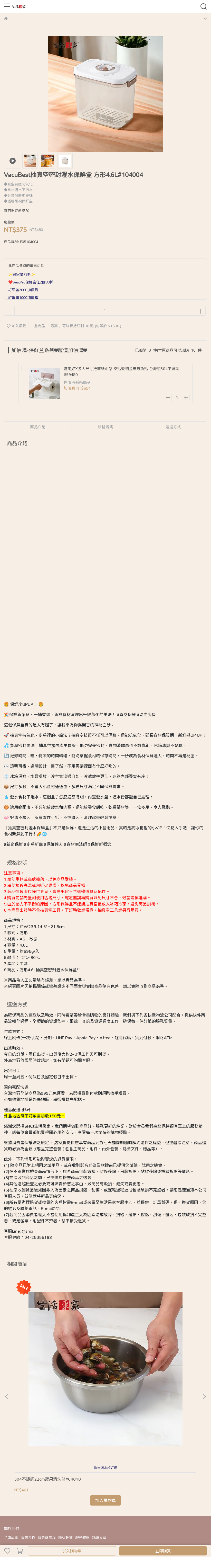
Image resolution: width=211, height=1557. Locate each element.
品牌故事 (11, 1409)
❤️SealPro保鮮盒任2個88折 (30, 282)
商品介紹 (37, 426)
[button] (204, 1332)
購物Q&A (11, 1429)
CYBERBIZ (103, 1537)
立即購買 (163, 1551)
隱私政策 (65, 1409)
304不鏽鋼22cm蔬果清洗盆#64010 (39, 1352)
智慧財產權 (47, 1409)
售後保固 (46, 1429)
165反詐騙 (80, 1429)
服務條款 (82, 1409)
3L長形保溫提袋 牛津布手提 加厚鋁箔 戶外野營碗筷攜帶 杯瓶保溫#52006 (104, 1352)
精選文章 (99, 1409)
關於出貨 (29, 1429)
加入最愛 (16, 326)
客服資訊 (62, 1429)
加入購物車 (72, 1551)
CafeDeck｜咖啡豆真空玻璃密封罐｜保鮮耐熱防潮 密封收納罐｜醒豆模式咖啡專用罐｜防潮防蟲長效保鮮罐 (169, 1352)
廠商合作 (28, 1409)
